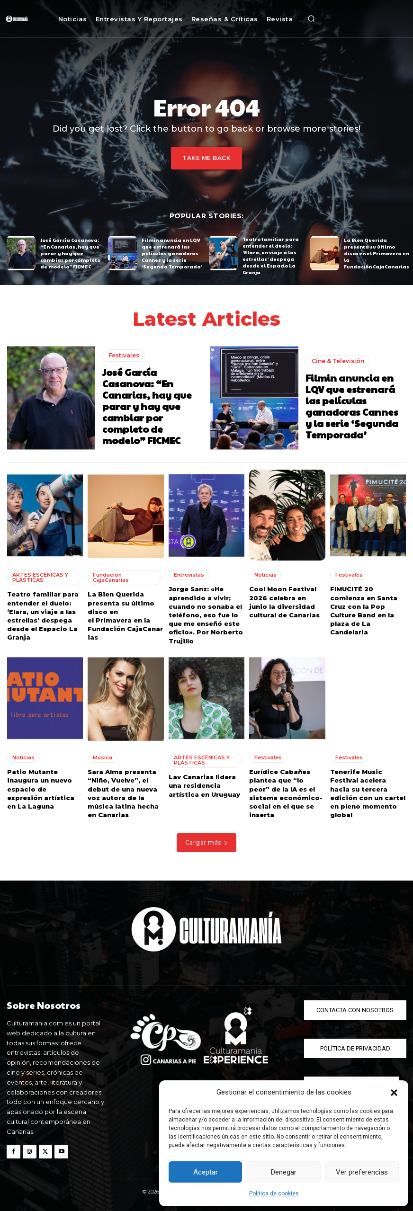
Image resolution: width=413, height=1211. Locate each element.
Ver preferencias (362, 1172)
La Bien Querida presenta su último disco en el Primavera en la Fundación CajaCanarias (376, 252)
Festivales (123, 354)
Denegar (283, 1172)
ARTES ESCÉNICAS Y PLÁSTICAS (40, 577)
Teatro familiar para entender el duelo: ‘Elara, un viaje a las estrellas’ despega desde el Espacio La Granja (270, 256)
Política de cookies (274, 1193)
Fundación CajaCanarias (111, 577)
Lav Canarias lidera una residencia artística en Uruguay (204, 785)
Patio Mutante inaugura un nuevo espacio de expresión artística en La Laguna (40, 789)
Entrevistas (189, 574)
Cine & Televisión (338, 360)
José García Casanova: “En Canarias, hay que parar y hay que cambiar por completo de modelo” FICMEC (70, 252)
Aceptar (205, 1172)
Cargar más (206, 842)
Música (102, 757)
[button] (394, 1092)
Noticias (265, 574)
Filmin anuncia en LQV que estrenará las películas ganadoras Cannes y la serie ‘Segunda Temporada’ (172, 252)
